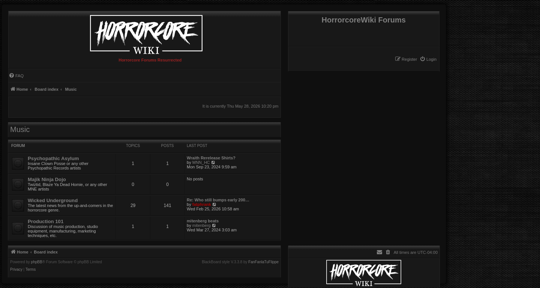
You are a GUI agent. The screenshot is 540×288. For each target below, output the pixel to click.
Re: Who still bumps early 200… (218, 200)
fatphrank (201, 204)
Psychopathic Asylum (53, 158)
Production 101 (45, 221)
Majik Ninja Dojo (47, 179)
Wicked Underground (53, 200)
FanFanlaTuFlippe (263, 262)
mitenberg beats (203, 221)
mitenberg (201, 225)
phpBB (36, 262)
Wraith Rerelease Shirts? (211, 158)
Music (20, 129)
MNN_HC (201, 162)
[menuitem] (428, 59)
